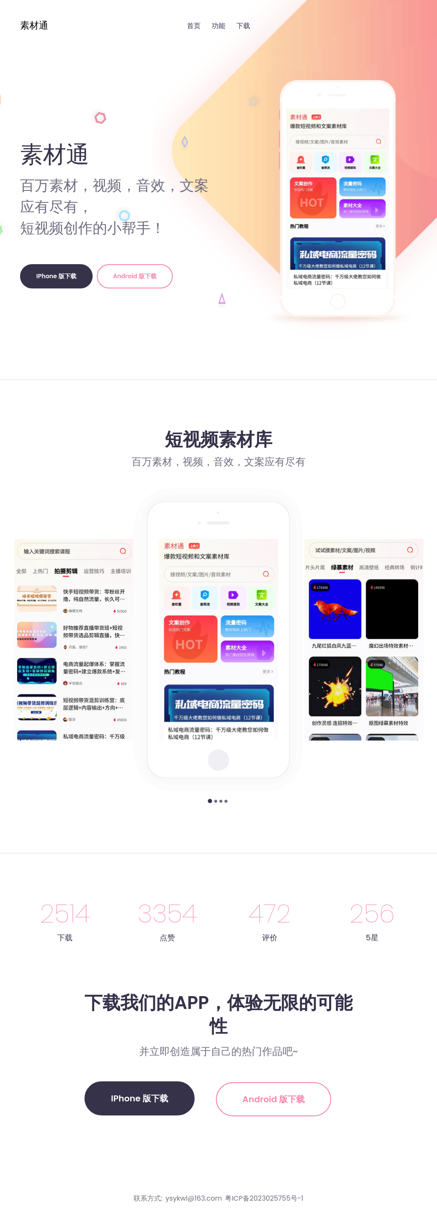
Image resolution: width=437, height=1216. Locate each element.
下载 (243, 26)
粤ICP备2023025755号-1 (264, 1198)
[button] (210, 801)
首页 (194, 26)
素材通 (34, 25)
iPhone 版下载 (56, 276)
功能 (218, 26)
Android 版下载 (135, 276)
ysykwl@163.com (194, 1198)
